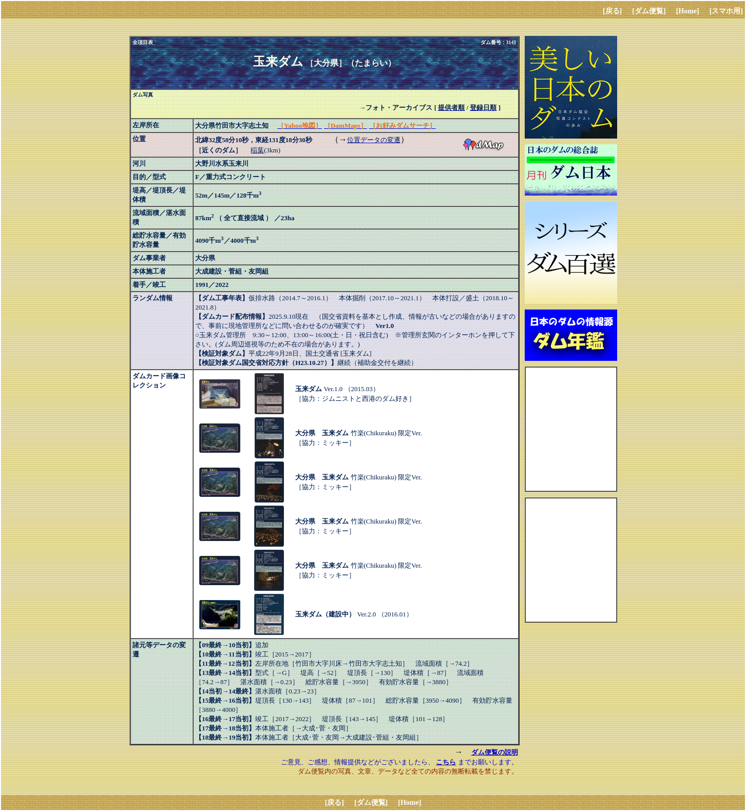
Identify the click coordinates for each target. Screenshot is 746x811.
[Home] (687, 11)
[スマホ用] (726, 11)
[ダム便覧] (648, 11)
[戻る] (612, 11)
